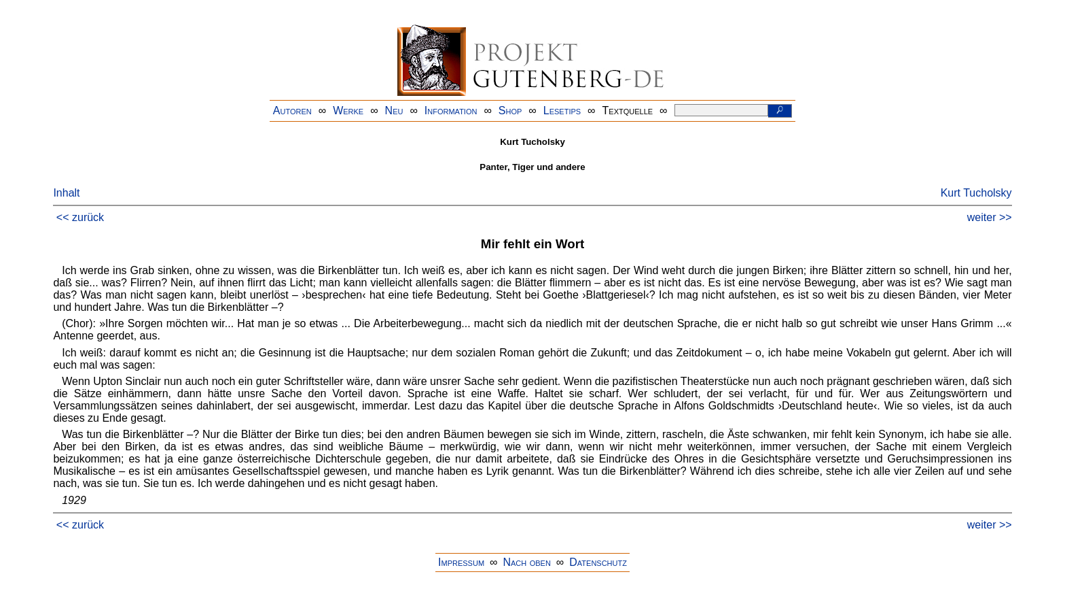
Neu (394, 110)
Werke (348, 110)
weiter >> (989, 217)
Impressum (461, 562)
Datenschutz (598, 562)
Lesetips (562, 110)
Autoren (292, 110)
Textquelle (627, 110)
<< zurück (80, 217)
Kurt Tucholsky (976, 193)
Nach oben (526, 562)
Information (451, 110)
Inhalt (66, 193)
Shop (510, 110)
